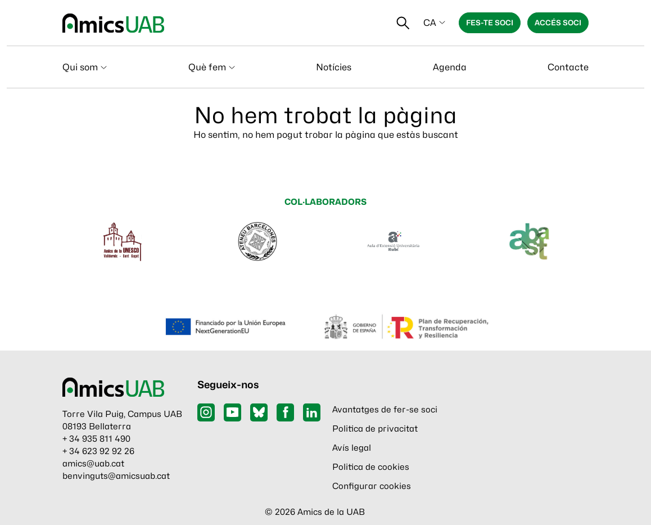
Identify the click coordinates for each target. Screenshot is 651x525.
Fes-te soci (489, 22)
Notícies (333, 67)
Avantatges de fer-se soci (384, 410)
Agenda (450, 67)
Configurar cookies (371, 486)
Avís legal (351, 448)
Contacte (568, 67)
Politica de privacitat (375, 429)
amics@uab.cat (93, 464)
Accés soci (558, 22)
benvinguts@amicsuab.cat (116, 476)
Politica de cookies (370, 467)
